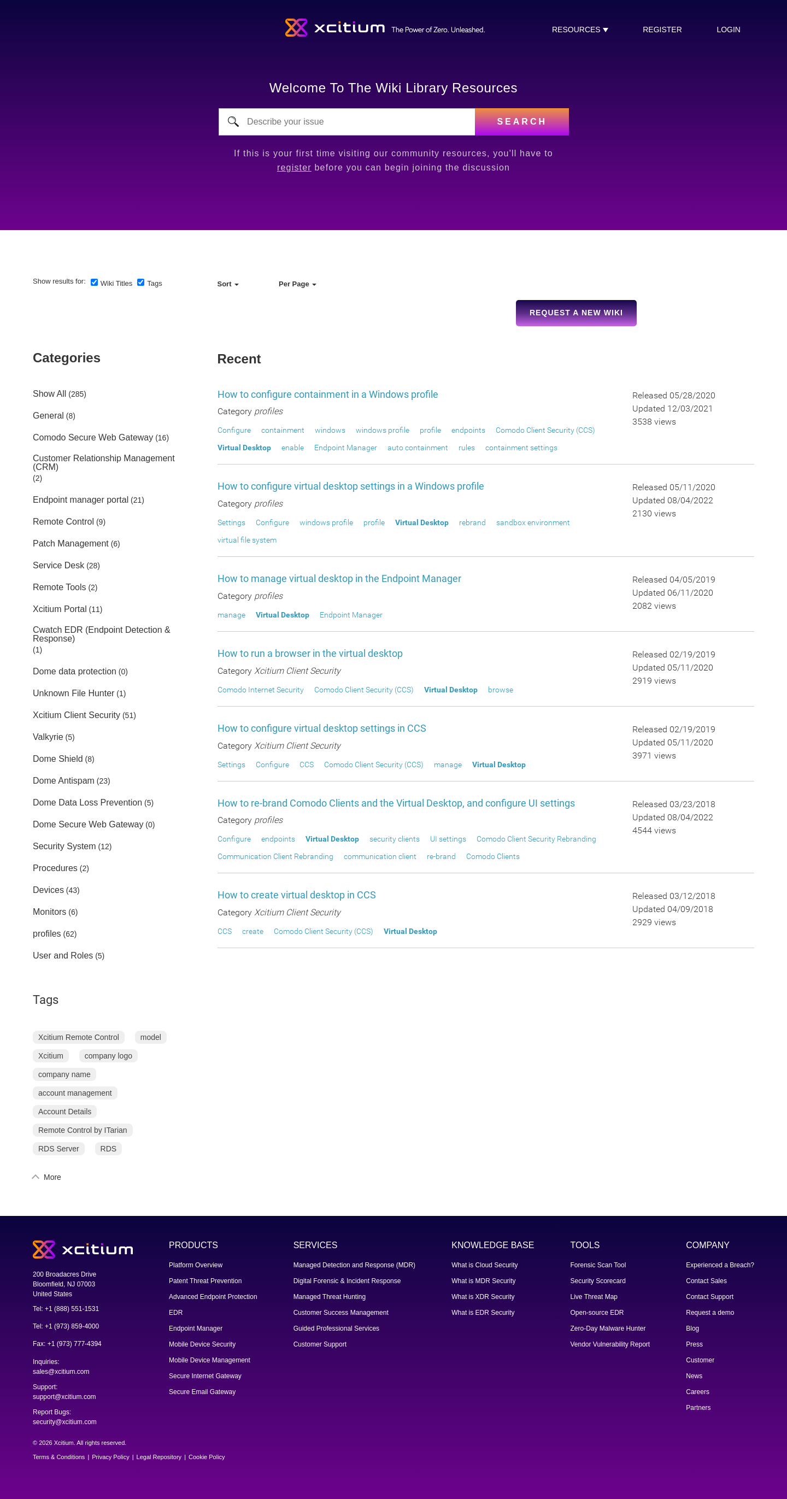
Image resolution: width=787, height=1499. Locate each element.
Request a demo (710, 1312)
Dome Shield (58, 759)
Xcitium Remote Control (78, 1037)
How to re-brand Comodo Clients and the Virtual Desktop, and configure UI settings (396, 803)
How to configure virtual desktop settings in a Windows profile (351, 486)
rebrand (472, 522)
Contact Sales (706, 1281)
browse (500, 689)
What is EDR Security (482, 1312)
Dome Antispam (64, 781)
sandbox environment (533, 522)
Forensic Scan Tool (598, 1265)
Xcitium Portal (60, 609)
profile (430, 430)
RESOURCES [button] (577, 29)
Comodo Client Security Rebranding (536, 838)
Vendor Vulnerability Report (610, 1344)
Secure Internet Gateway (205, 1376)
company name (64, 1074)
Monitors (49, 912)
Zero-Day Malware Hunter (608, 1328)
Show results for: (59, 281)
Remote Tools (59, 587)
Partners (698, 1408)
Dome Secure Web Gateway (88, 824)
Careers (697, 1392)
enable (292, 447)
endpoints (468, 430)
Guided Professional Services (336, 1328)
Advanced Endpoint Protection (213, 1297)
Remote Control (63, 522)
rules (467, 447)
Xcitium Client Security (76, 715)
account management (75, 1093)
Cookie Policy (207, 1457)
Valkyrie (48, 737)
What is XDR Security (482, 1297)
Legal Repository (159, 1457)
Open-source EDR (597, 1312)
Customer (700, 1360)
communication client (380, 856)
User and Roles (63, 955)
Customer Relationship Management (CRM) (104, 463)
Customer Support (319, 1344)
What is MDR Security (483, 1281)
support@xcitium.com (64, 1397)
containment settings (521, 447)
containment (282, 430)
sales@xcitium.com (61, 1371)
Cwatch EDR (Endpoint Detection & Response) (102, 634)
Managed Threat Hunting (329, 1297)
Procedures (55, 868)
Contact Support (709, 1297)
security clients (394, 838)
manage (231, 614)
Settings (231, 522)
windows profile (382, 430)
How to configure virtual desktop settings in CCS (322, 728)
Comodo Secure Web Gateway (93, 437)
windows (330, 430)
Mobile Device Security (202, 1344)
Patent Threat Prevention (205, 1281)
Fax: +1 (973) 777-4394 (67, 1344)
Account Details (64, 1111)
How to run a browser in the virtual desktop (310, 653)
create (252, 931)
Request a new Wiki (576, 312)
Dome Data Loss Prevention (87, 802)
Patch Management (71, 543)
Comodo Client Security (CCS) (545, 430)
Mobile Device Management (209, 1360)
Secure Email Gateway (202, 1392)
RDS (109, 1148)
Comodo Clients (493, 856)
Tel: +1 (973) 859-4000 (66, 1326)
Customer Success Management (341, 1312)
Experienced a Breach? (720, 1265)
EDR (176, 1312)
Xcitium (50, 1055)
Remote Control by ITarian (82, 1130)
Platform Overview (195, 1265)
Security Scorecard (598, 1281)
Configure (234, 430)
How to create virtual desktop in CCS (297, 895)
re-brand (441, 856)
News (694, 1376)
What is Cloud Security (484, 1265)
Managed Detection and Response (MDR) (354, 1265)
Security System (64, 846)
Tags (154, 283)
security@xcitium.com (65, 1422)
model (150, 1037)
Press (694, 1344)
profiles (47, 934)
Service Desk (58, 565)
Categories (67, 357)
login (728, 29)
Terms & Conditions (59, 1457)
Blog (692, 1328)
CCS (306, 764)
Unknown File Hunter (73, 693)
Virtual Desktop (244, 447)
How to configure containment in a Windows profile (328, 394)
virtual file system (247, 540)
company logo (108, 1055)
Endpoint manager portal (80, 500)
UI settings (448, 838)
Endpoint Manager (345, 447)
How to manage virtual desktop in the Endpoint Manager (339, 578)
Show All (49, 394)
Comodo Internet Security (261, 689)
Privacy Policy (110, 1457)
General (48, 416)
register (662, 29)
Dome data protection (74, 671)
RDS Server (58, 1148)
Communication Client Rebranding (275, 856)
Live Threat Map (594, 1297)
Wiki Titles (117, 283)
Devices (48, 890)
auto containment (417, 447)
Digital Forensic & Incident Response (347, 1281)
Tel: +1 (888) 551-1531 (66, 1309)
